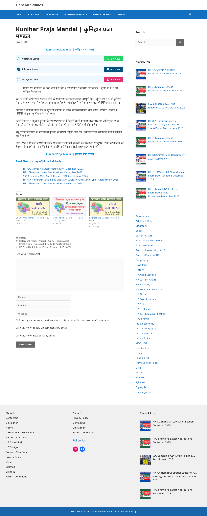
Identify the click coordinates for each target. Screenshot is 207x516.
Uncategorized (144, 392)
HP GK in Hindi (14, 442)
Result (139, 372)
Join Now (113, 58)
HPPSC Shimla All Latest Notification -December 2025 (53, 168)
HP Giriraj (141, 294)
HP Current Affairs (146, 279)
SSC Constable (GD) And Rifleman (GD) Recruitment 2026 (55, 176)
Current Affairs (51, 14)
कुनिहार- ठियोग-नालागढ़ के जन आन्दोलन (67, 217)
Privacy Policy (13, 457)
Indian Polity (143, 338)
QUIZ (9, 461)
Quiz (138, 367)
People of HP (143, 357)
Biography (141, 225)
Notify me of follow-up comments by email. (43, 327)
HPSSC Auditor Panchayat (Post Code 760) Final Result (45, 244)
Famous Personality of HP (150, 250)
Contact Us (12, 417)
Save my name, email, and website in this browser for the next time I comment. (64, 320)
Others (139, 353)
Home (18, 14)
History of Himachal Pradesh (47, 161)
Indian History (144, 333)
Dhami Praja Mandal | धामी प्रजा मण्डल (32, 217)
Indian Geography (146, 328)
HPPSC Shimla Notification (151, 313)
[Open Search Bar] (190, 14)
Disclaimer (12, 422)
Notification (142, 348)
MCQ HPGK (142, 343)
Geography (142, 260)
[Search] (180, 42)
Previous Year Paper (102, 14)
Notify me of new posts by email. (37, 335)
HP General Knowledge (77, 14)
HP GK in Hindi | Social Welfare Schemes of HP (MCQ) (45, 247)
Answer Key (142, 216)
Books (139, 230)
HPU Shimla (142, 318)
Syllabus (121, 14)
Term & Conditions (16, 476)
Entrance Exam (144, 245)
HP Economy (143, 284)
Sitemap (10, 466)
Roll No (140, 377)
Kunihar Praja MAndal (58, 241)
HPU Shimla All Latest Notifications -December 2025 (52, 172)
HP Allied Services (146, 274)
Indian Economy (145, 323)
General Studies (29, 5)
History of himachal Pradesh (33, 241)
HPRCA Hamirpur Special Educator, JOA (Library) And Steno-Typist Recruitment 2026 (70, 179)
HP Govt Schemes (146, 299)
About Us (11, 413)
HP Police (141, 304)
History (22, 237)
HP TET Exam (143, 309)
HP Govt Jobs (33, 14)
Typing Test (142, 387)
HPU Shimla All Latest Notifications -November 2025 (53, 183)
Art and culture (144, 221)
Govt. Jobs (141, 265)
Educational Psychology (149, 240)
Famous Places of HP (147, 255)
